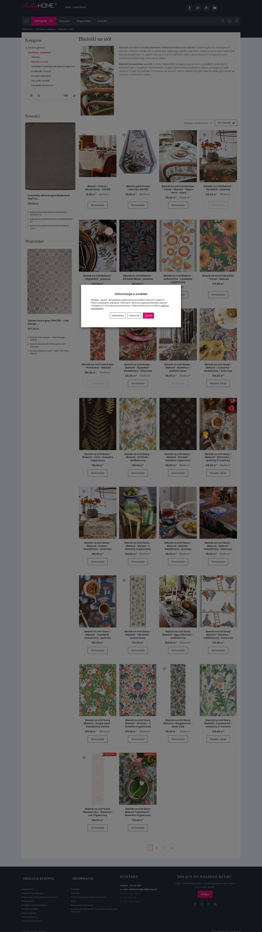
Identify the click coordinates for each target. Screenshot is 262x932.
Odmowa (134, 315)
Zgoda (148, 315)
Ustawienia (118, 315)
